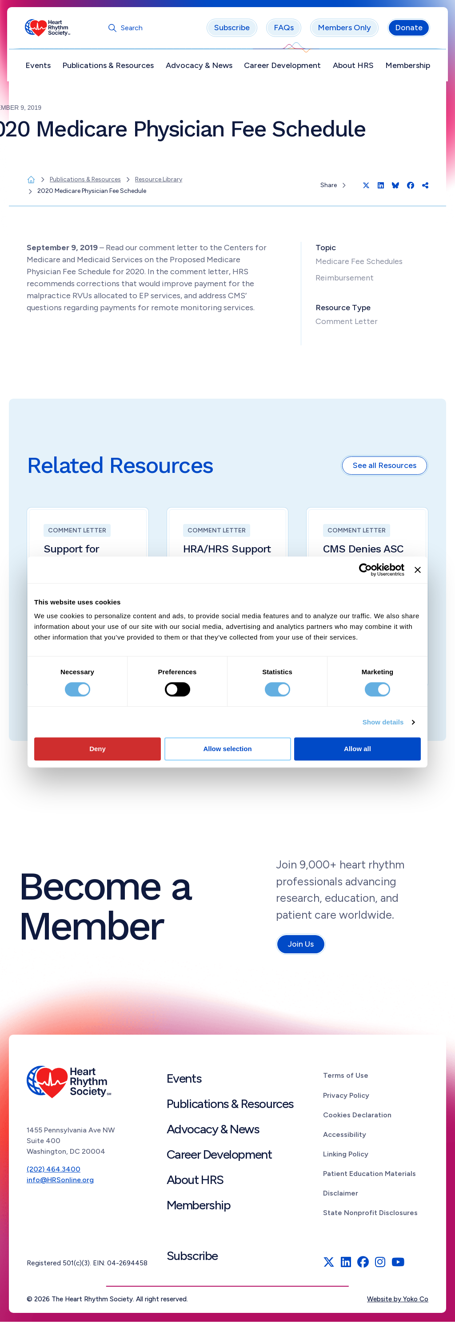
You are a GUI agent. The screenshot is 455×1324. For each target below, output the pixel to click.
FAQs (282, 30)
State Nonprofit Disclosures (370, 1214)
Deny (97, 748)
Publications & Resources (109, 67)
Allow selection (227, 748)
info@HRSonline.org (60, 1182)
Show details (383, 722)
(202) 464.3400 (53, 1171)
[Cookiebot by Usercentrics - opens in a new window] (365, 569)
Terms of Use (345, 1077)
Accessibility (344, 1136)
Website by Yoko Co (397, 1301)
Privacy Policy (346, 1097)
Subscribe (230, 30)
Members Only (342, 30)
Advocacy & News (199, 67)
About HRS (351, 67)
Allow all (357, 748)
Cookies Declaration (357, 1116)
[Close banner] (418, 570)
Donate (407, 30)
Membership (405, 67)
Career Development (281, 67)
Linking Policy (345, 1156)
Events (39, 67)
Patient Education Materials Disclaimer (369, 1185)
